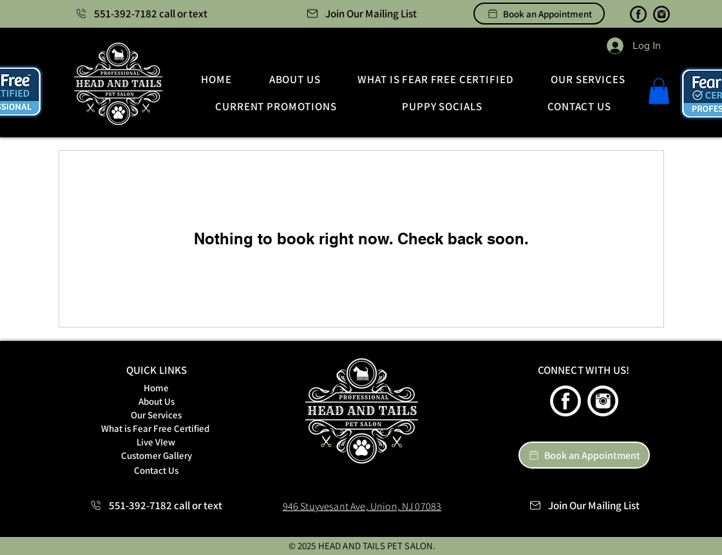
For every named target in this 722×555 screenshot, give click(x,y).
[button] (361, 13)
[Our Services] (156, 415)
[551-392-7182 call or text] (141, 13)
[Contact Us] (156, 470)
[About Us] (156, 401)
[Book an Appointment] (539, 13)
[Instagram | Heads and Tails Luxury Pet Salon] (661, 14)
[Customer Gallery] (156, 455)
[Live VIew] (156, 442)
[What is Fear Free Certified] (155, 428)
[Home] (156, 387)
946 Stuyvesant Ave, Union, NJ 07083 (362, 506)
